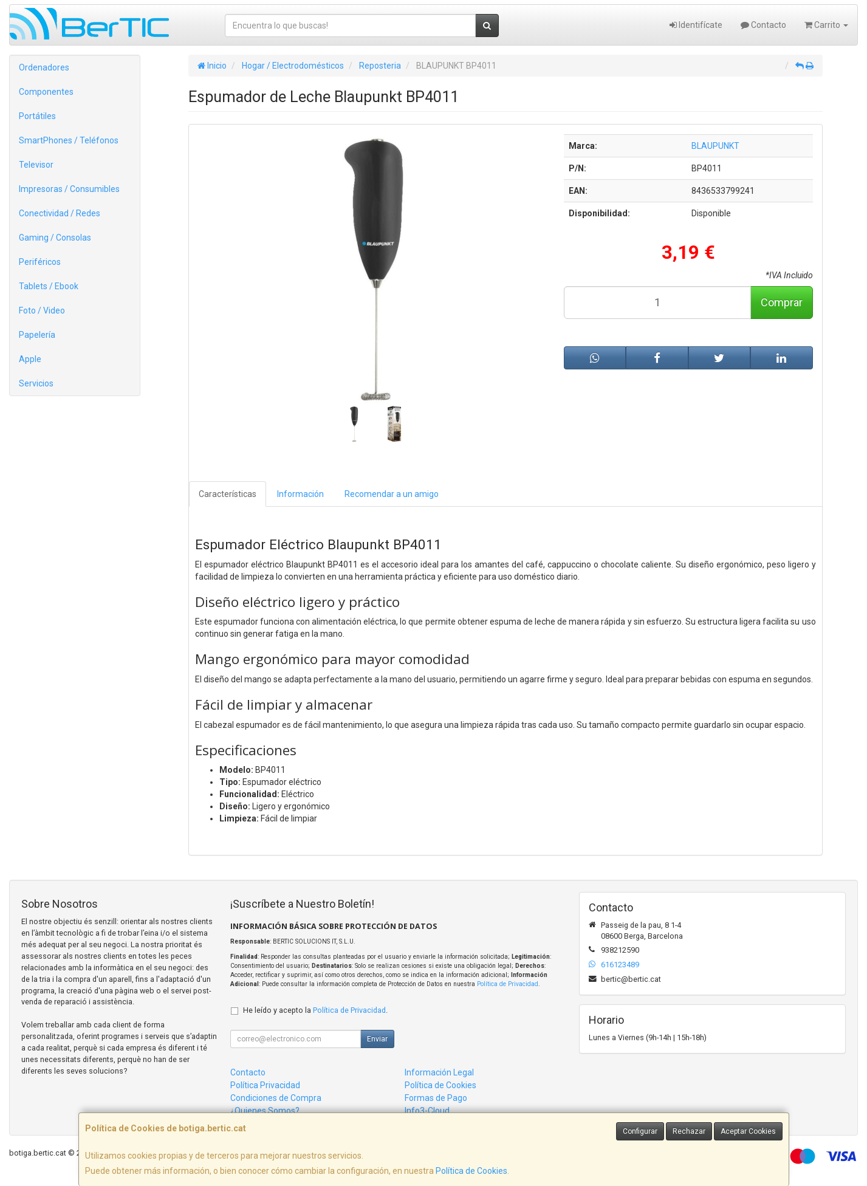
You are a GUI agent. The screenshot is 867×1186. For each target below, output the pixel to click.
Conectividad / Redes (59, 213)
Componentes (46, 92)
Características (227, 494)
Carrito (826, 25)
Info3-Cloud (427, 1111)
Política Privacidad (265, 1085)
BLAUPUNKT (715, 146)
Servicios (36, 383)
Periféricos (40, 262)
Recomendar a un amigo (391, 494)
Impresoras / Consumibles (69, 189)
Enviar (377, 1039)
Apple (30, 359)
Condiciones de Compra (275, 1098)
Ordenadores (44, 67)
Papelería (37, 335)
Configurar (640, 1131)
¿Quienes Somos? (265, 1111)
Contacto (763, 25)
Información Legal (439, 1072)
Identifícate (696, 25)
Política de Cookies (471, 1171)
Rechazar (689, 1131)
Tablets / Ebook (48, 286)
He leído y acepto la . (315, 1010)
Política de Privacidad (507, 984)
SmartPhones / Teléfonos (68, 140)
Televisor (36, 165)
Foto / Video (42, 310)
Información (300, 494)
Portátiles (37, 116)
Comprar (782, 302)
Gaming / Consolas (55, 237)
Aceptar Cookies (748, 1131)
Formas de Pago (436, 1098)
